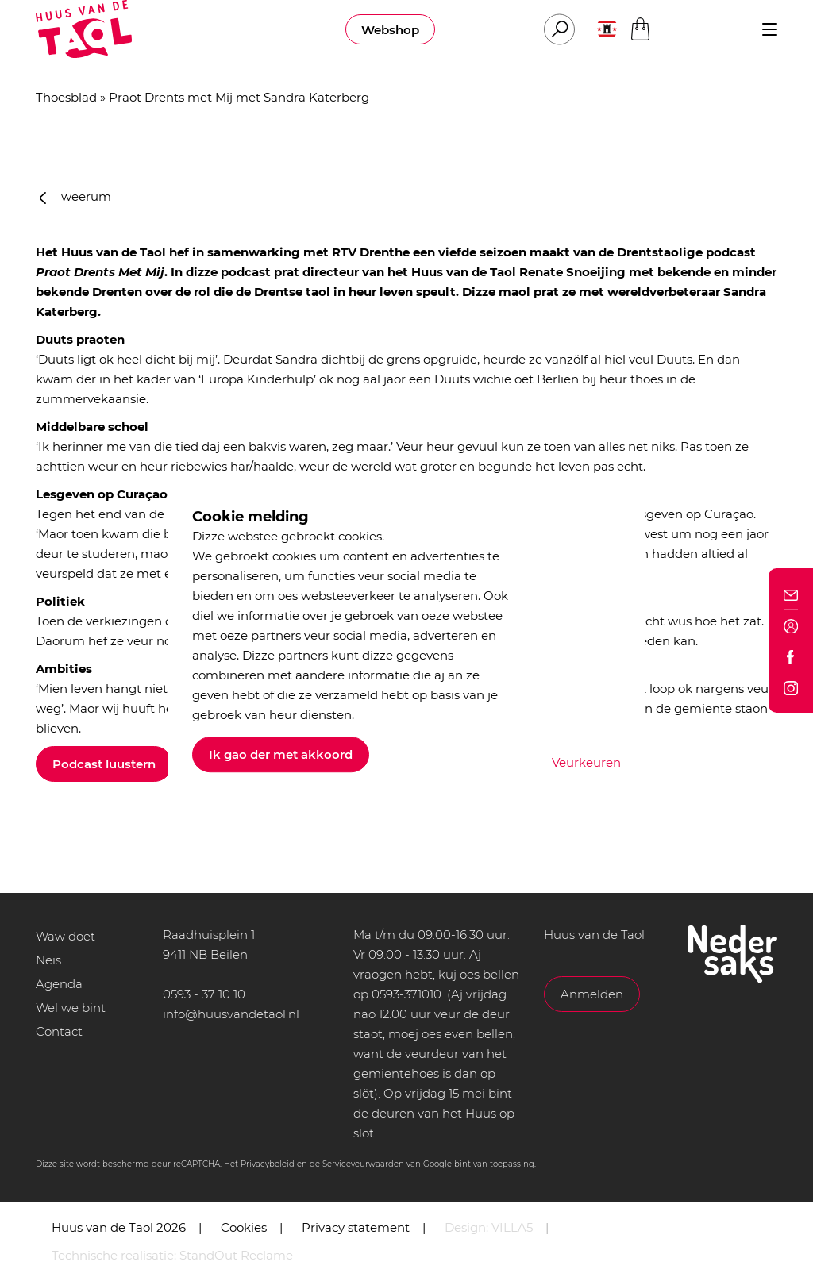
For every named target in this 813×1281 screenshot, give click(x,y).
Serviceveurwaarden (363, 1164)
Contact (59, 1031)
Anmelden (592, 994)
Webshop (390, 29)
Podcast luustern (104, 763)
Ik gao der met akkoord (281, 754)
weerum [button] (75, 196)
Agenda (59, 983)
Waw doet (65, 936)
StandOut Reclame (236, 1255)
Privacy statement (356, 1227)
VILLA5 (512, 1227)
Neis (48, 959)
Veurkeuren (586, 762)
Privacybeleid (268, 1164)
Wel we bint (71, 1007)
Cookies (244, 1227)
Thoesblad (66, 97)
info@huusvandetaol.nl (231, 1013)
